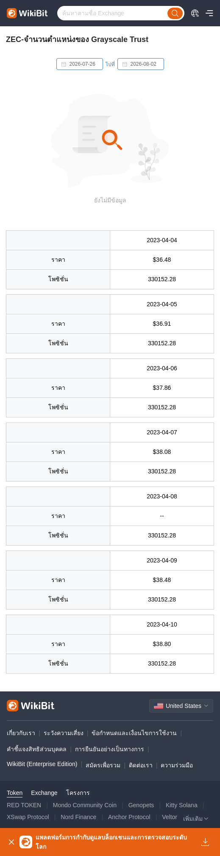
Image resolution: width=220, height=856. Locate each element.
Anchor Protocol (129, 817)
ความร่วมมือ (177, 765)
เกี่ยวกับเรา (21, 733)
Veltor (169, 817)
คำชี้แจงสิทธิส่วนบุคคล (37, 749)
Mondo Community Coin (85, 805)
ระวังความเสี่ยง (64, 733)
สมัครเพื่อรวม (103, 765)
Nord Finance (78, 817)
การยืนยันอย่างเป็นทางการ (109, 749)
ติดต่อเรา (141, 765)
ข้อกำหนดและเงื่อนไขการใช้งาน (134, 733)
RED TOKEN (24, 805)
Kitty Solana (182, 805)
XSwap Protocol (28, 817)
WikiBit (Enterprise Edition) (42, 764)
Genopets (141, 805)
